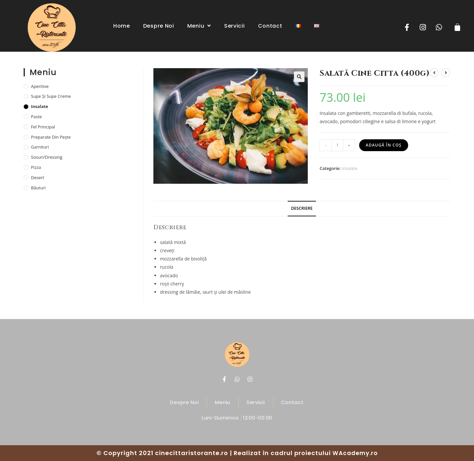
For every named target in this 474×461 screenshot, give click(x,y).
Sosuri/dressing (46, 157)
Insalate (349, 168)
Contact (270, 26)
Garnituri (40, 147)
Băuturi (38, 188)
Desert (37, 177)
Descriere (301, 208)
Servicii (234, 26)
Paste (36, 117)
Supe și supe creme (51, 96)
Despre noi (158, 26)
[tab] (302, 208)
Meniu (199, 26)
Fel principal (43, 127)
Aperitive (40, 86)
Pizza (36, 167)
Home (121, 26)
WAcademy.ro (355, 453)
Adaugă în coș (384, 145)
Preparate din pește (51, 137)
